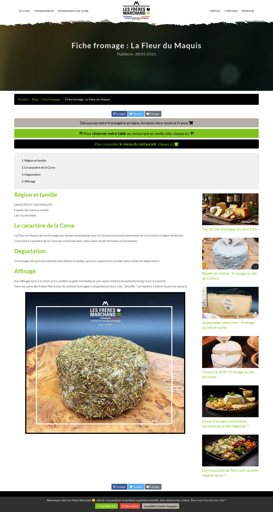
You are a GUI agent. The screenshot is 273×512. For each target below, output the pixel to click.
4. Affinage (28, 181)
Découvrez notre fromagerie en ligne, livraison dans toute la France (136, 123)
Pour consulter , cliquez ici (137, 144)
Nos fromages (51, 99)
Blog (35, 99)
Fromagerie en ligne (73, 10)
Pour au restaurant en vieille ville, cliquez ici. (136, 133)
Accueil (25, 10)
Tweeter (136, 113)
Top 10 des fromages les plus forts (230, 229)
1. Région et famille (34, 160)
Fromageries (44, 10)
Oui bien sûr (106, 506)
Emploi (215, 10)
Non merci (130, 506)
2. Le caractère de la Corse (38, 167)
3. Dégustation (31, 174)
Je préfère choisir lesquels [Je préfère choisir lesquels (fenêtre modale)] (160, 506)
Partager (119, 113)
